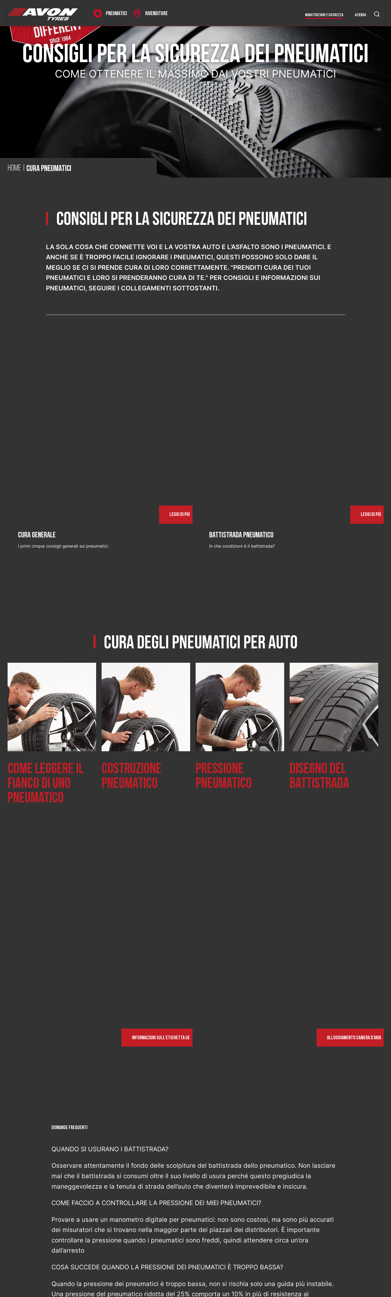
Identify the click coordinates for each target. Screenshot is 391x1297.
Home (14, 168)
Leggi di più (180, 514)
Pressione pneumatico (224, 776)
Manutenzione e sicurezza (324, 15)
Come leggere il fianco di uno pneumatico (46, 783)
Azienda (360, 15)
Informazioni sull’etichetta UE (161, 1038)
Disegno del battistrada (319, 776)
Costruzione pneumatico (131, 776)
